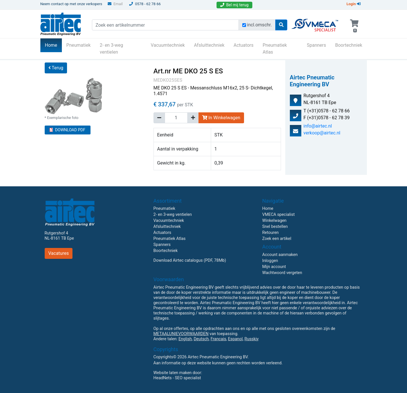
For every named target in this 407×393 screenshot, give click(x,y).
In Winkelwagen (221, 117)
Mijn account (274, 266)
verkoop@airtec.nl (322, 133)
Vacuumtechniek (168, 45)
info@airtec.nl (318, 126)
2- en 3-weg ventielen (111, 48)
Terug (55, 68)
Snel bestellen (275, 226)
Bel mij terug (234, 5)
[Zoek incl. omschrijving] (244, 25)
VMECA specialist (278, 214)
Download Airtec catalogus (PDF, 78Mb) (190, 260)
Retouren (270, 232)
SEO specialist (188, 378)
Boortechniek (348, 45)
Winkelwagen (274, 220)
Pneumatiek (78, 45)
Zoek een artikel (277, 238)
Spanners (316, 45)
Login (354, 4)
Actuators (243, 45)
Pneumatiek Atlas (275, 48)
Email (115, 4)
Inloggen (270, 260)
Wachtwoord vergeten (282, 272)
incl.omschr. (259, 25)
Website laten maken (173, 372)
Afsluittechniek (209, 45)
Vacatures (58, 253)
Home (53, 45)
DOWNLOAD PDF (67, 130)
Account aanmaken (280, 254)
